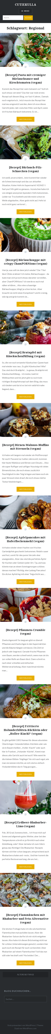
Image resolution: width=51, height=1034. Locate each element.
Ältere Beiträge (25, 974)
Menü (27, 11)
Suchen (28, 18)
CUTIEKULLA (25, 4)
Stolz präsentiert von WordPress (21, 1025)
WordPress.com (29, 1028)
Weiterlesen (25, 119)
